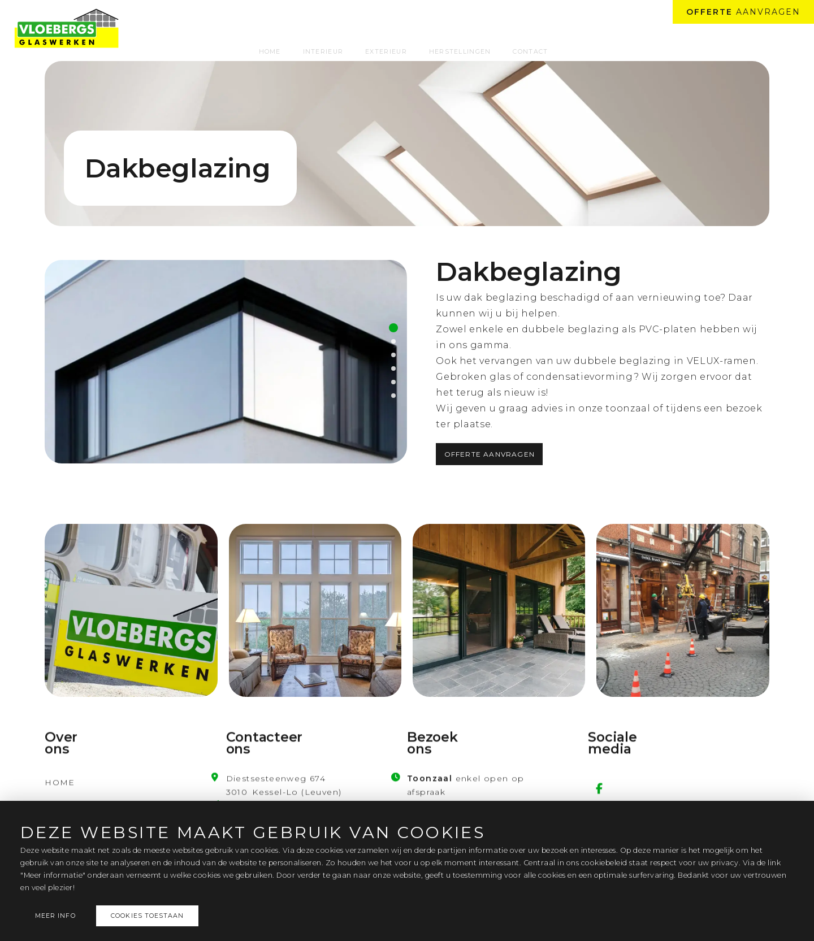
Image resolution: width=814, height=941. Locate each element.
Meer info (55, 916)
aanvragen (743, 12)
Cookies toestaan (147, 916)
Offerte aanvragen (489, 454)
